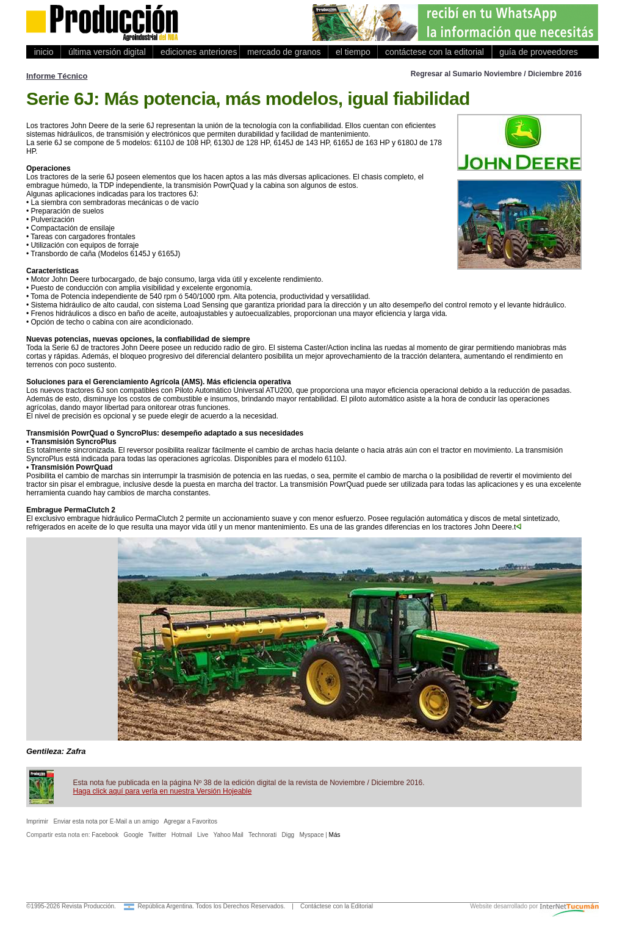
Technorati (262, 834)
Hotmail (182, 834)
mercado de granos (284, 52)
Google (133, 834)
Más (335, 834)
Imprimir (37, 821)
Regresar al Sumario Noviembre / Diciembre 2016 (496, 74)
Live (202, 834)
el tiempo (352, 52)
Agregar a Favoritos (190, 821)
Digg (288, 834)
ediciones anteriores (196, 52)
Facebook (105, 834)
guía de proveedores (536, 52)
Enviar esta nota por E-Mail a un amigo (106, 821)
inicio (43, 52)
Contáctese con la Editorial (336, 906)
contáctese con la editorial (434, 52)
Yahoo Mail (229, 834)
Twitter (157, 834)
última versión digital (107, 52)
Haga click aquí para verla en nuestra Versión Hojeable (162, 791)
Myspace (311, 834)
